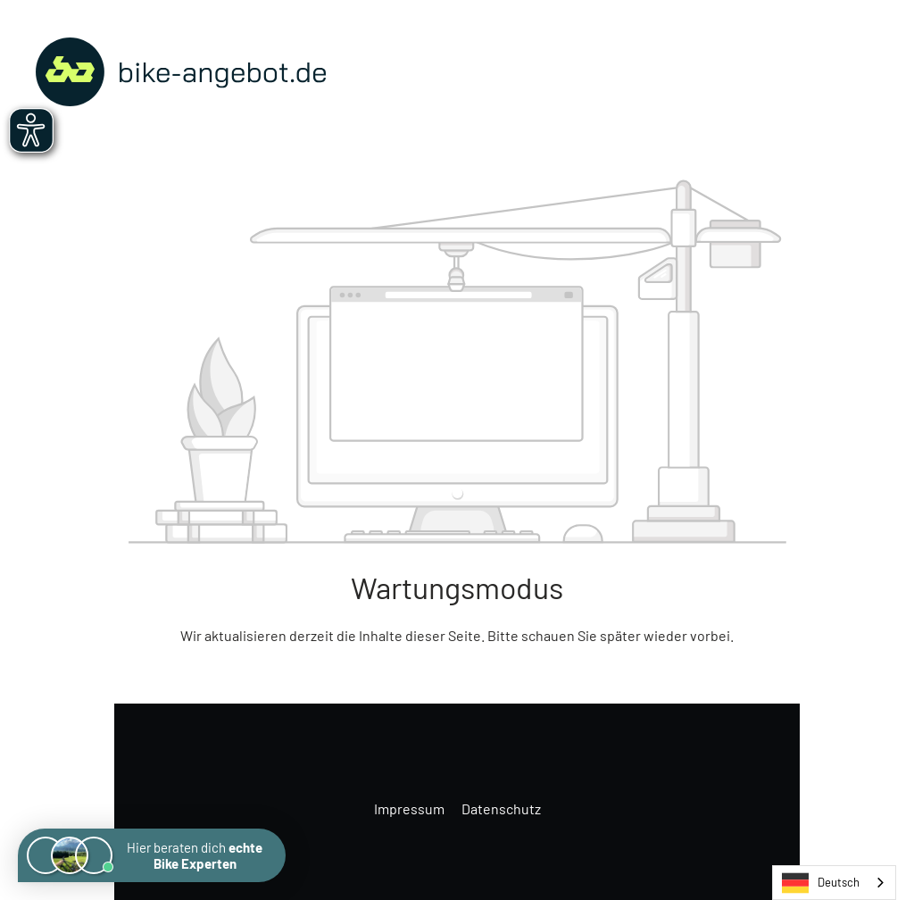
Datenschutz (501, 808)
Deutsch (821, 883)
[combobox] (834, 882)
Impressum (410, 808)
